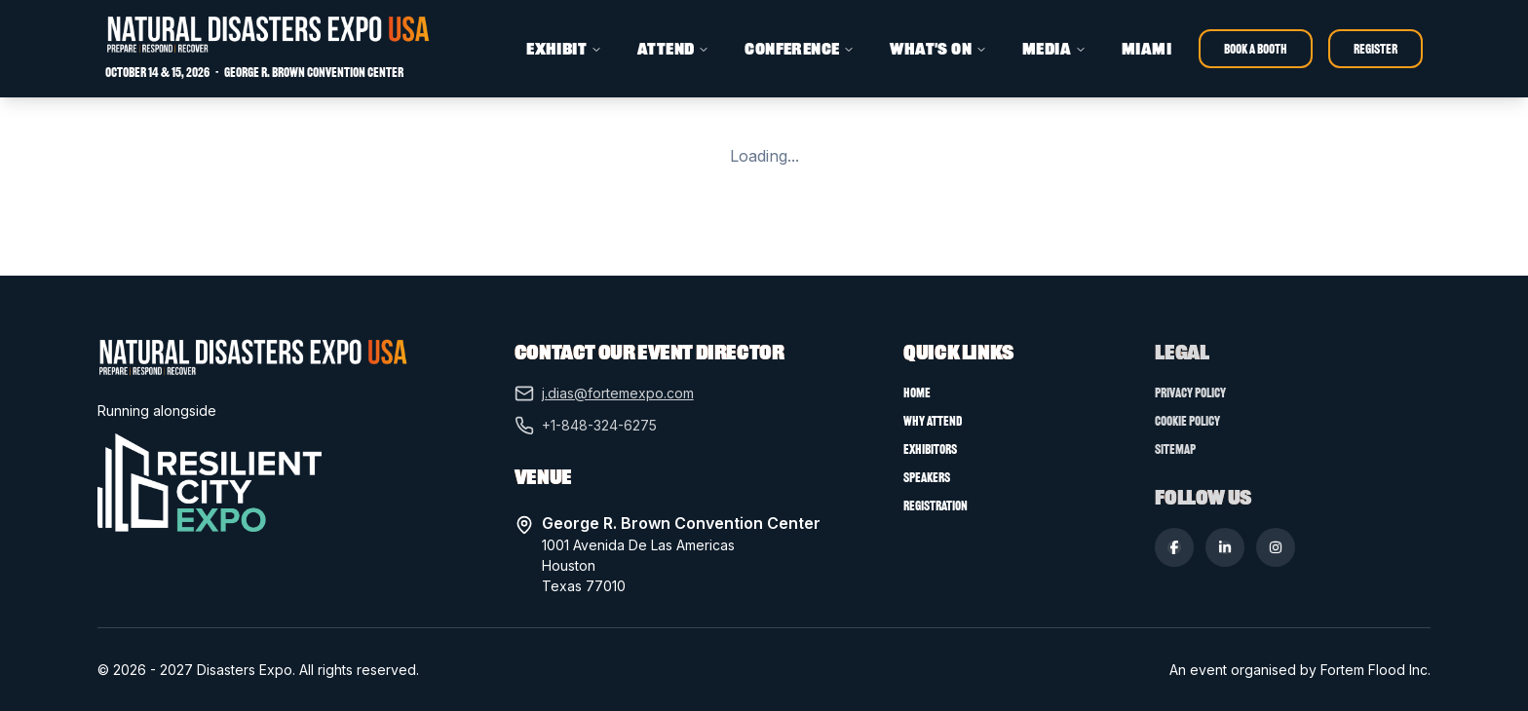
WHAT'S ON (938, 48)
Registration (935, 506)
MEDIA (1054, 48)
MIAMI (1146, 48)
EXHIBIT (564, 48)
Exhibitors (930, 449)
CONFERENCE (800, 48)
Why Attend (932, 421)
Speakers (926, 477)
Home (917, 393)
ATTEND (673, 48)
